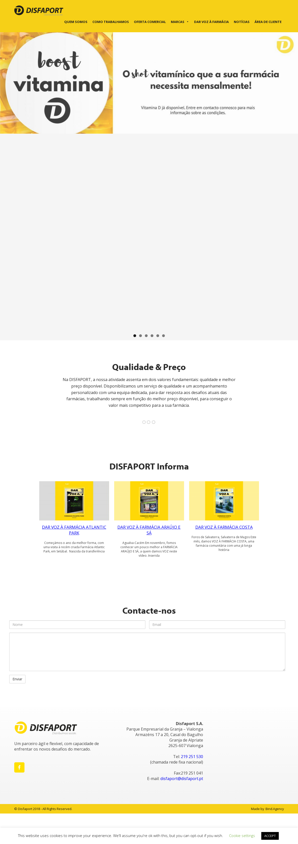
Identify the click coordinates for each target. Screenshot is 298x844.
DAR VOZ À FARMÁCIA (211, 21)
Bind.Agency (275, 809)
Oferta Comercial (150, 21)
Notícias (242, 21)
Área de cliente (268, 21)
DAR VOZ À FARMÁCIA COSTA (224, 527)
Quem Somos (75, 21)
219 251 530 (192, 756)
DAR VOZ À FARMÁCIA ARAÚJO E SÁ (149, 530)
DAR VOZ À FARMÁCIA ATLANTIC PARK (74, 530)
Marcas (180, 22)
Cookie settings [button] (242, 835)
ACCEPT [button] (270, 836)
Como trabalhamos (110, 21)
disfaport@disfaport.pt (181, 778)
